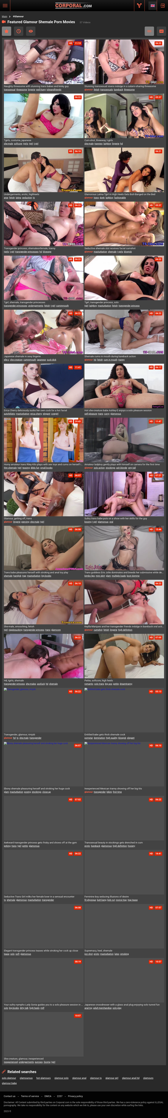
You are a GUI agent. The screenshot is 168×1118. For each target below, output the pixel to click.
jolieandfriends (54, 90)
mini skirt (100, 576)
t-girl (36, 144)
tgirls (25, 144)
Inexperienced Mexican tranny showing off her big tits (113, 788)
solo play (117, 1008)
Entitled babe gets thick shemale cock (104, 734)
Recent (19, 31)
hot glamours (43, 1078)
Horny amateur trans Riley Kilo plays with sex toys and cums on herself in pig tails (44, 464)
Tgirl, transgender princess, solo (101, 302)
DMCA (48, 1096)
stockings (110, 468)
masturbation (100, 252)
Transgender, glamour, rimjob (19, 734)
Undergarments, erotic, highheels (21, 194)
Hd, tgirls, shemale (14, 680)
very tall (132, 468)
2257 (59, 1096)
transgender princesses (27, 252)
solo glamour (9, 1078)
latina (18, 198)
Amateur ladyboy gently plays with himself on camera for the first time (122, 464)
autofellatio (9, 414)
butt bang (101, 900)
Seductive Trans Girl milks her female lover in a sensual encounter (39, 896)
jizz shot (88, 954)
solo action (99, 468)
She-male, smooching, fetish (19, 626)
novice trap (121, 900)
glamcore (56, 630)
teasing (26, 468)
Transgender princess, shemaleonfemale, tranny (29, 248)
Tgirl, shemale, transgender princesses (24, 302)
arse (6, 198)
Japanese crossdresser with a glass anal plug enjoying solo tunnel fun (122, 1004)
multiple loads (119, 576)
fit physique (90, 900)
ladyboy (107, 144)
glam (108, 576)
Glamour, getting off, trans (18, 518)
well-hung (41, 90)
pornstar (88, 738)
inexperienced (11, 1062)
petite (116, 684)
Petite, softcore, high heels (98, 680)
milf (42, 1008)
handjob (17, 576)
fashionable (120, 198)
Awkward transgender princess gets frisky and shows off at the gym (40, 842)
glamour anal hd (130, 1078)
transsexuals (106, 90)
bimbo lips (89, 576)
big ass (108, 684)
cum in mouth (110, 360)
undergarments (35, 306)
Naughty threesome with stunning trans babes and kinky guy (36, 86)
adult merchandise (102, 1008)
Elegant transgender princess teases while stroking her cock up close (41, 950)
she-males (31, 684)
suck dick (51, 360)
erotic (87, 846)
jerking (7, 846)
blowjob (128, 252)
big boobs (46, 576)
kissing (88, 522)
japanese (41, 360)
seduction (27, 198)
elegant (46, 414)
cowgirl (54, 414)
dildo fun (35, 468)
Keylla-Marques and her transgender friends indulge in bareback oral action (124, 626)
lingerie (31, 90)
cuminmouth (62, 306)
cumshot (98, 630)
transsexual (9, 90)
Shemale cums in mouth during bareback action (110, 356)
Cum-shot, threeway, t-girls (98, 140)
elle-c (6, 360)
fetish (96, 90)
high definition (125, 630)
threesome (21, 90)
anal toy (88, 1008)
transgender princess (129, 306)
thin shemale (10, 468)
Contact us (9, 1096)
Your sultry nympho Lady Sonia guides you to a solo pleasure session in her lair (44, 1004)
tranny (121, 360)
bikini (109, 792)
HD (161, 31)
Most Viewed (31, 31)
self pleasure (90, 414)
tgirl (31, 144)
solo (12, 954)
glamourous (26, 1078)
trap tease (133, 900)
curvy (106, 414)
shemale (112, 252)
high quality (111, 738)
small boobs (46, 468)
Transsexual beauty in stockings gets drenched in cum (113, 842)
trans (96, 198)
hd (121, 144)
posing (27, 792)
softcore (18, 144)
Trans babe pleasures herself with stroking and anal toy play (36, 572)
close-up (46, 792)
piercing (25, 522)
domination (99, 738)
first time (117, 792)
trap (24, 576)
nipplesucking (16, 630)
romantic (88, 684)
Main (4, 16)
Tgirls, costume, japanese (17, 140)
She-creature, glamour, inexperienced (23, 1058)
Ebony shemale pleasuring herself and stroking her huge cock (37, 788)
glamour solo (61, 1078)
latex (116, 954)
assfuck (41, 684)
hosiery (131, 846)
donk (102, 198)
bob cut (111, 900)
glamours (148, 1078)
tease (6, 954)
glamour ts (96, 1078)
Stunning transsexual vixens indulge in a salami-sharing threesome (120, 86)
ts (34, 198)
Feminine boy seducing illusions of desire (106, 896)
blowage (47, 252)
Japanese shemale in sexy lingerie (22, 356)
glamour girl (111, 1078)
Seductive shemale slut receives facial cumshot (110, 248)
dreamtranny (126, 684)
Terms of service (30, 1096)
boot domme (133, 576)
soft (17, 954)
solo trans (99, 684)
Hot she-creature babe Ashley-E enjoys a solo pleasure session (118, 410)
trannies (99, 144)
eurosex (39, 1062)
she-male (8, 144)
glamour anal (79, 1078)
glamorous (115, 414)
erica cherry (36, 414)
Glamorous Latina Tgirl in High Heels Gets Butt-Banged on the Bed (119, 194)
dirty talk (24, 1008)
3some (47, 1062)
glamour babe (9, 1083)
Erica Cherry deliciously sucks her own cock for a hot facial (35, 410)
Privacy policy (75, 1096)
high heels (34, 1008)
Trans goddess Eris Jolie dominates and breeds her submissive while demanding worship (124, 572)
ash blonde (121, 468)
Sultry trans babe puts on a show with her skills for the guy (115, 518)
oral (111, 522)
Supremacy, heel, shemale (98, 950)
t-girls (120, 252)
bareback (118, 90)
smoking (124, 954)
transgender (35, 738)
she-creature (16, 360)
